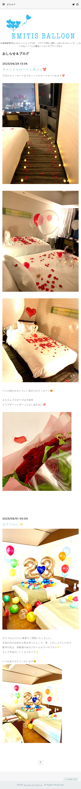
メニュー (9, 4)
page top (70, 779)
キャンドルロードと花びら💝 (24, 69)
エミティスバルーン (33, 785)
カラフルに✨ (12, 524)
